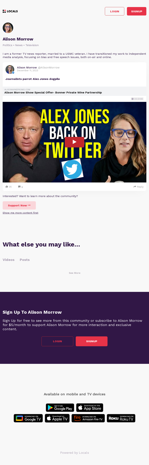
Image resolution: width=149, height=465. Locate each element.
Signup (136, 11)
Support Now (19, 205)
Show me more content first (20, 212)
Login (114, 11)
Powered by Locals (74, 452)
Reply (139, 186)
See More (74, 272)
